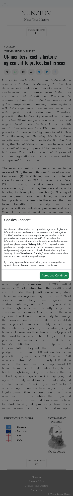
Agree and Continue (54, 275)
